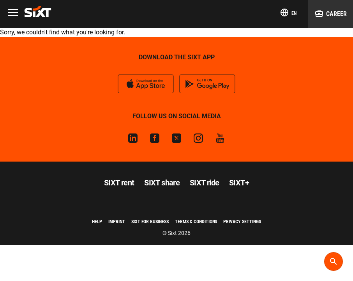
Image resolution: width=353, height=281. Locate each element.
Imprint (116, 221)
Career (330, 13)
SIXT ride (204, 182)
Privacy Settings (242, 221)
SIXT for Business (150, 221)
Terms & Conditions (196, 221)
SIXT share (162, 182)
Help (97, 221)
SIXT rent (119, 182)
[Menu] (13, 13)
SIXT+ (239, 182)
